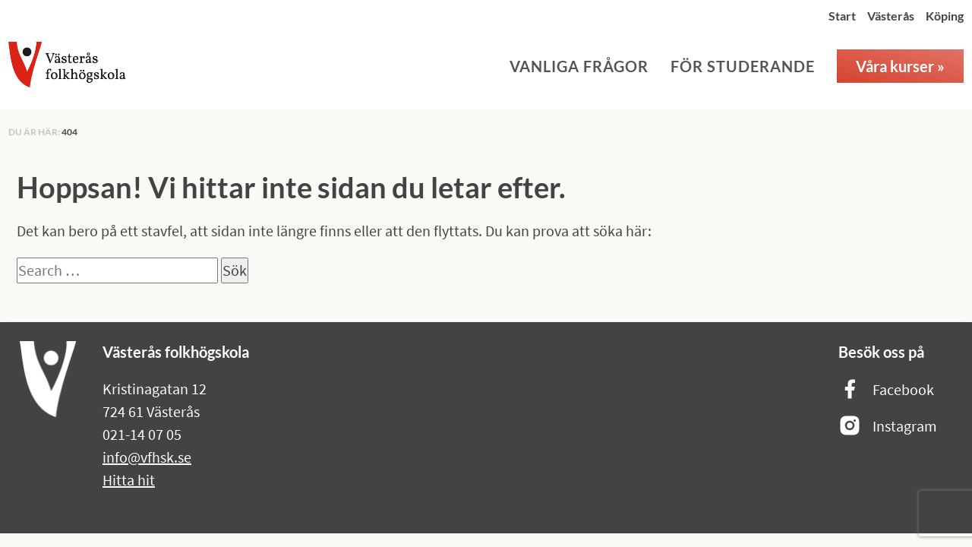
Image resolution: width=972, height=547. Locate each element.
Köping (945, 15)
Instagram (887, 426)
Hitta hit (129, 479)
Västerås (890, 15)
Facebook (886, 390)
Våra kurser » (900, 66)
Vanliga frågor (579, 66)
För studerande (743, 66)
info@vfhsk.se (147, 456)
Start (842, 15)
